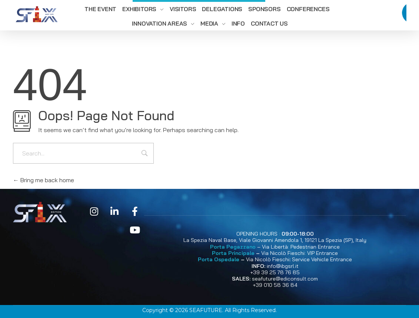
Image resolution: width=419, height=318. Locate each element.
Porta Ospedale (218, 259)
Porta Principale (233, 253)
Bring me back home (43, 180)
